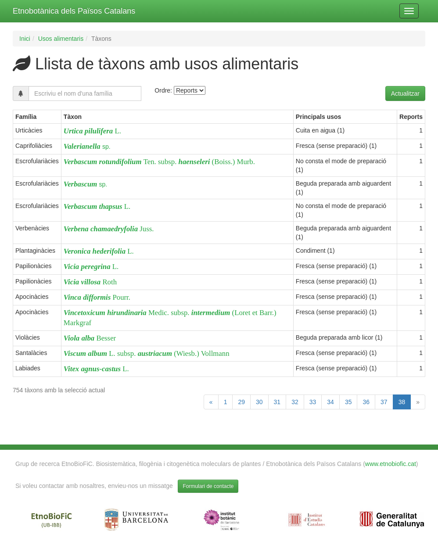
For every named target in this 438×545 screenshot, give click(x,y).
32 (294, 401)
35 (348, 401)
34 (330, 401)
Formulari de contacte (208, 486)
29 (241, 401)
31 (277, 401)
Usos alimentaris (60, 38)
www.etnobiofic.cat (390, 463)
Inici (24, 38)
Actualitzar (405, 93)
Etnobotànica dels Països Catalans (74, 11)
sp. (87, 146)
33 (312, 401)
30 (259, 401)
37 (384, 401)
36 (366, 401)
